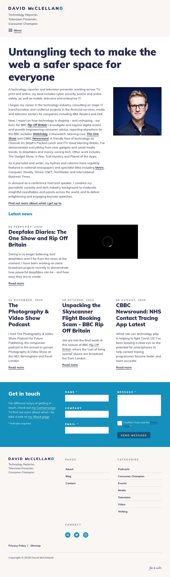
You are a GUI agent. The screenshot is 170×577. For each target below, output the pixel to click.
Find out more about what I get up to (34, 203)
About (69, 469)
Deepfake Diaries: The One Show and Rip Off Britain (38, 238)
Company (73, 408)
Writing (123, 511)
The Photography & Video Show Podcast (28, 315)
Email (72, 424)
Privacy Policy (17, 545)
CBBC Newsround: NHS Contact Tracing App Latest (138, 315)
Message (126, 392)
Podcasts (124, 469)
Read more (16, 283)
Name (71, 392)
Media (122, 490)
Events (122, 483)
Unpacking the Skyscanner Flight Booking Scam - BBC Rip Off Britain (83, 318)
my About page (38, 417)
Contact (71, 483)
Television (124, 497)
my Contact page (43, 408)
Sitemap (35, 545)
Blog (68, 476)
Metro (99, 167)
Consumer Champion (131, 476)
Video (121, 504)
